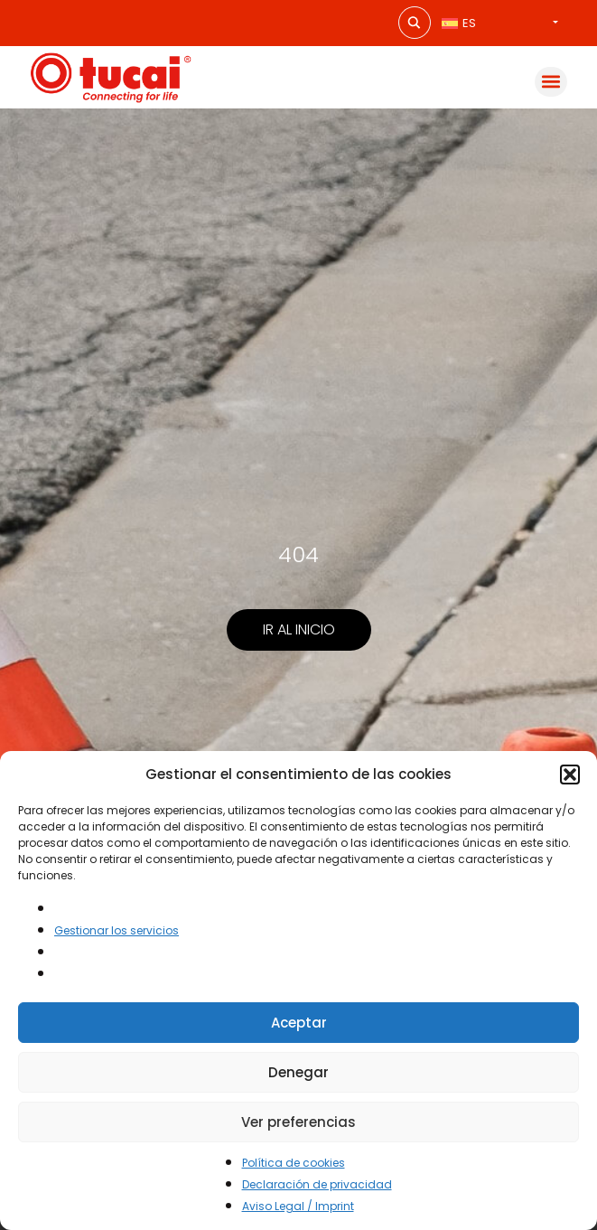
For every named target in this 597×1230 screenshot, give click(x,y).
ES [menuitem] (469, 23)
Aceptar (299, 1022)
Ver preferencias (298, 1122)
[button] (570, 774)
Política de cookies (293, 1162)
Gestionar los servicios (116, 930)
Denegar (298, 1072)
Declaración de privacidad (317, 1184)
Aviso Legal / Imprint (298, 1206)
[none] (500, 23)
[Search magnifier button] (414, 22)
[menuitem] (500, 23)
